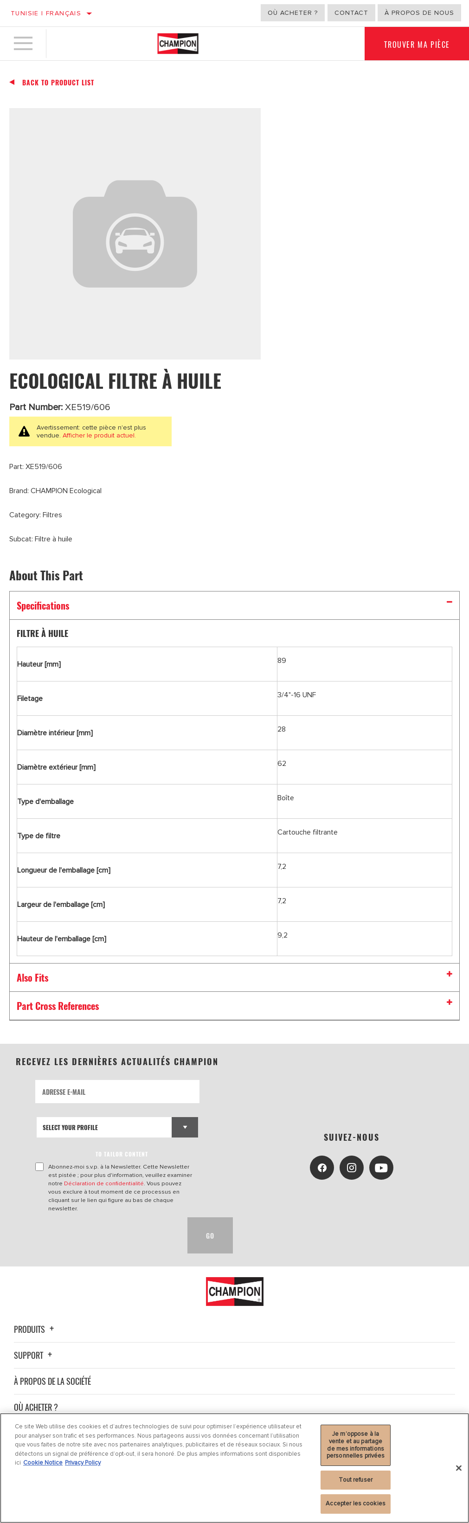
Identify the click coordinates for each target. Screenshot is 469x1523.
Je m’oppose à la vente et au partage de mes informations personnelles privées (356, 1444)
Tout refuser (356, 1480)
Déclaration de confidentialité (104, 1183)
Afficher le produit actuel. (98, 435)
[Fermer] (459, 1468)
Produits (35, 1329)
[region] (234, 1468)
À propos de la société (52, 1381)
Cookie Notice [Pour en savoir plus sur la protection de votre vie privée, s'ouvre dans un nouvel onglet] (43, 1462)
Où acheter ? (293, 13)
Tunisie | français (46, 13)
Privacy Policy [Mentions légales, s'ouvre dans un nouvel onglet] (83, 1462)
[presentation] (105, 1235)
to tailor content (122, 1154)
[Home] (177, 43)
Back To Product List (58, 82)
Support (34, 1355)
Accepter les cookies (355, 1503)
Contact (351, 13)
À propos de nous (419, 13)
